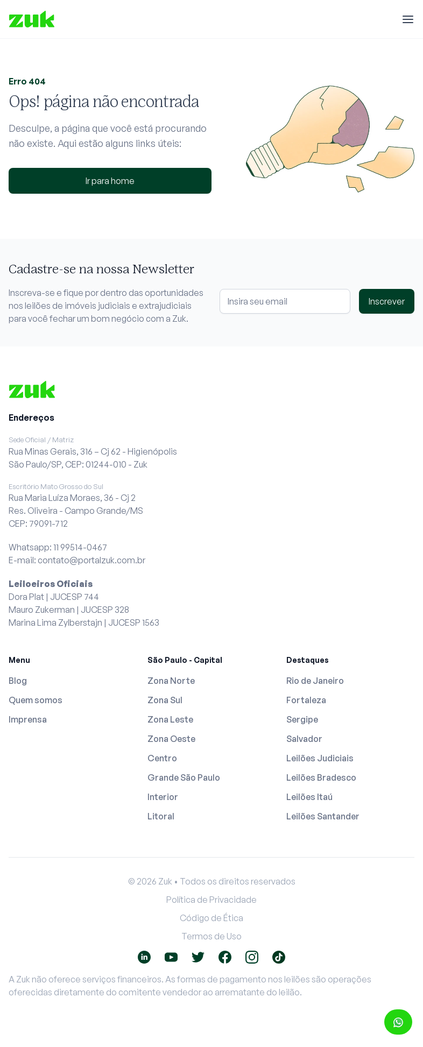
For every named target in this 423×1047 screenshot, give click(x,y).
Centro (162, 758)
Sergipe (302, 719)
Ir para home (110, 180)
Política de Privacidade (211, 899)
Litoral (160, 816)
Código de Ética (211, 917)
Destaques (307, 659)
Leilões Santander (322, 816)
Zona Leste (170, 719)
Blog (18, 680)
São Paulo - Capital (184, 659)
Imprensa (28, 719)
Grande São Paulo (183, 777)
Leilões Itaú (309, 796)
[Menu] (407, 19)
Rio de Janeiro (315, 680)
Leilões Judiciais (320, 758)
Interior (162, 796)
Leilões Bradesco (321, 777)
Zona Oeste (171, 738)
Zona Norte (171, 680)
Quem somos (35, 700)
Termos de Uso (211, 936)
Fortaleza (306, 700)
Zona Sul (164, 700)
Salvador (304, 738)
